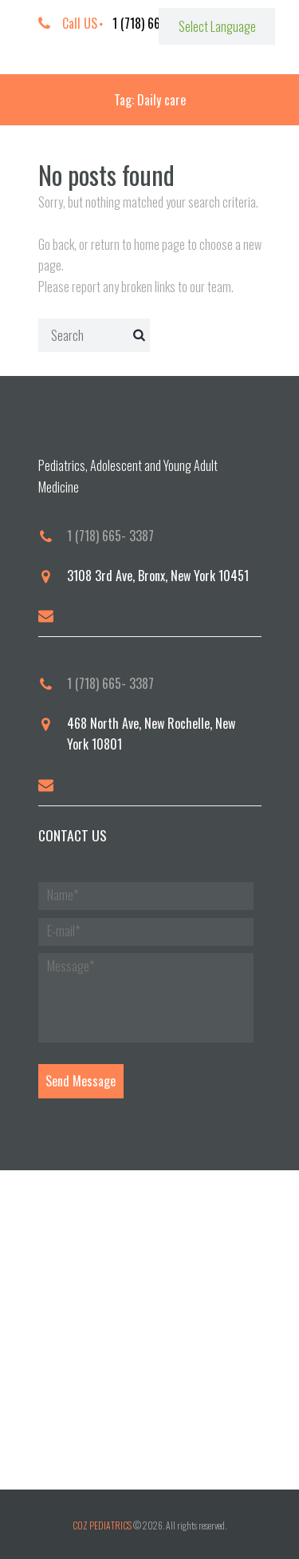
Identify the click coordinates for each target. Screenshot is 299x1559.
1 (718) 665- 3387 (110, 535)
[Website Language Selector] (217, 26)
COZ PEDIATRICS (102, 1525)
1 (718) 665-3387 (154, 23)
